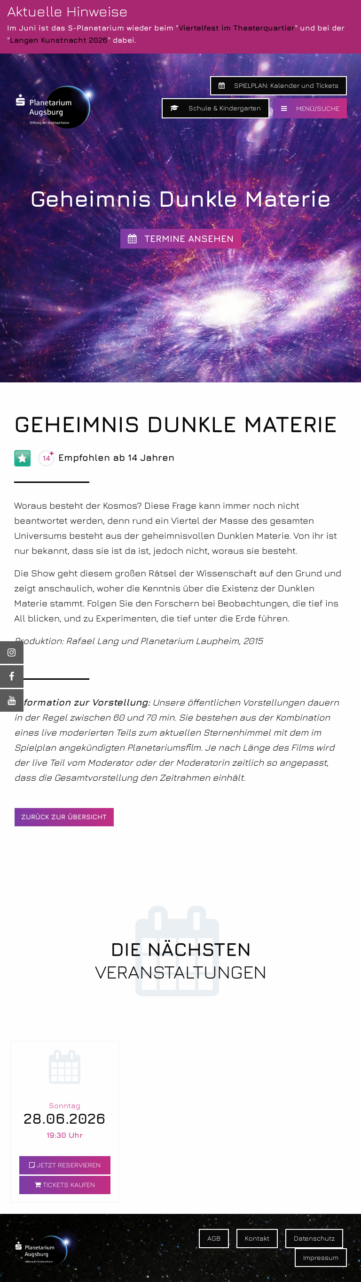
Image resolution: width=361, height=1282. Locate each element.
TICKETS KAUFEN (65, 1185)
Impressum (320, 1257)
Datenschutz (314, 1238)
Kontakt (257, 1238)
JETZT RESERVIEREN (65, 1165)
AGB (213, 1238)
